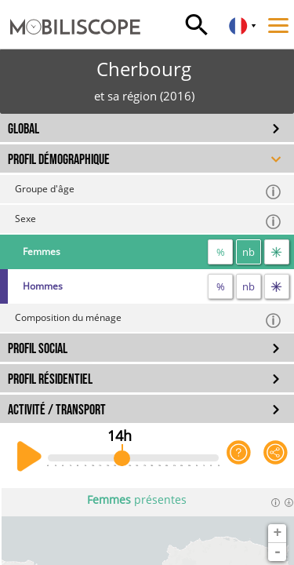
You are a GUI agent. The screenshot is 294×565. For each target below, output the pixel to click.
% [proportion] (220, 252)
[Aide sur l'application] (238, 456)
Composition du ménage (148, 320)
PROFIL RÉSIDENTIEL (50, 379)
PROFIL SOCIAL (37, 349)
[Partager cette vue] (275, 456)
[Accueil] (70, 12)
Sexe (148, 221)
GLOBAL (23, 129)
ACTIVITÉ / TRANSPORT (57, 410)
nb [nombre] (248, 252)
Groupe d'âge (148, 191)
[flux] (276, 251)
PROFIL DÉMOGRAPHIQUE (59, 159)
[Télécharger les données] (289, 502)
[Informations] (275, 502)
